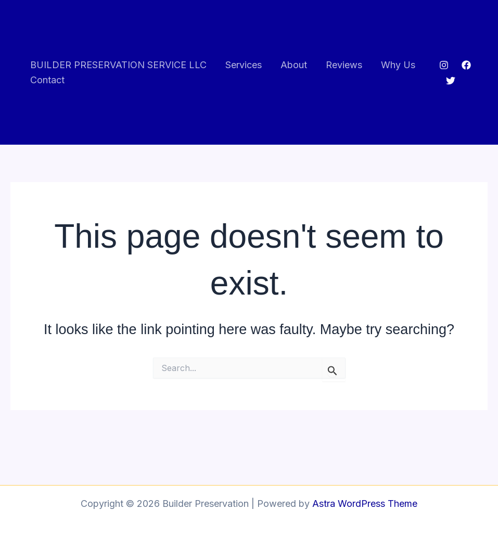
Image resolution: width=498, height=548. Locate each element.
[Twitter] (450, 80)
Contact (47, 79)
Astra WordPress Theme (364, 503)
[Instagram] (444, 65)
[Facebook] (466, 65)
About (293, 64)
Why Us (398, 64)
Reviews (344, 64)
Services (243, 64)
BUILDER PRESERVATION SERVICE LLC (118, 64)
